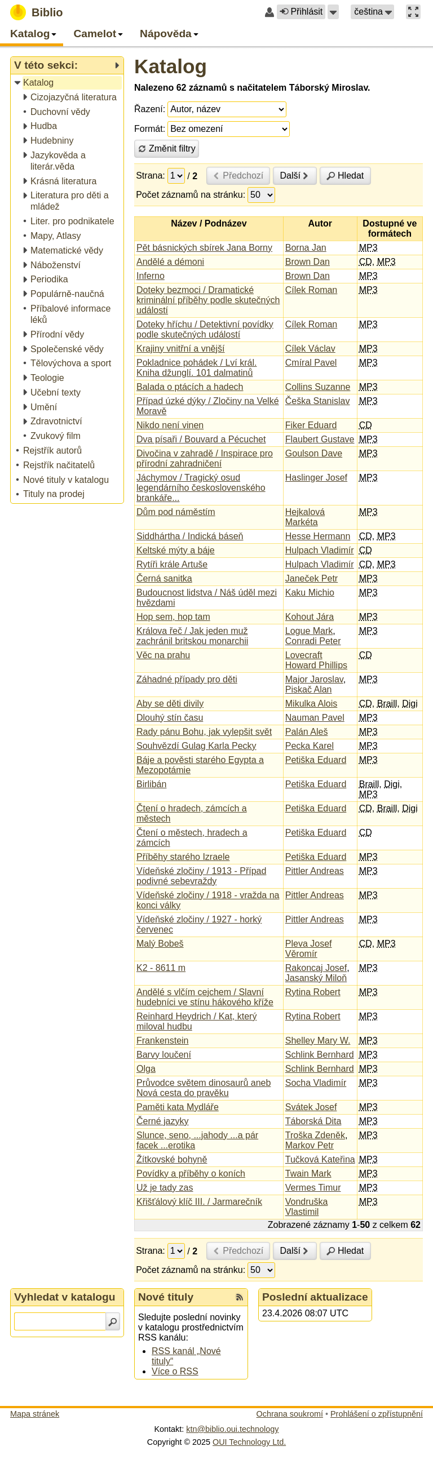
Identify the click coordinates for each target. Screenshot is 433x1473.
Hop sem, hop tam (173, 617)
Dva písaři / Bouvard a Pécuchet (201, 439)
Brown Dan (307, 262)
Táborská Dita (313, 1121)
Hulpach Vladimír (319, 550)
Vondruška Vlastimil (306, 1207)
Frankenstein (162, 1040)
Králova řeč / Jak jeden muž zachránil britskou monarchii (192, 636)
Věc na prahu (163, 655)
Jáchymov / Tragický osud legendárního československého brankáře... (201, 488)
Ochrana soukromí (290, 1413)
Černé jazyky (162, 1121)
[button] (333, 12)
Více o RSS (175, 1371)
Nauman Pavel (314, 717)
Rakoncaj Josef (316, 968)
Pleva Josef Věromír (308, 949)
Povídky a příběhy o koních (190, 1173)
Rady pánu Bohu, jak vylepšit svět (204, 731)
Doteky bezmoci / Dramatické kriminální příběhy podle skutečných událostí (208, 300)
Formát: (149, 129)
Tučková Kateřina (320, 1159)
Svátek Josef (311, 1107)
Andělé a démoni (170, 262)
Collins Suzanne (318, 387)
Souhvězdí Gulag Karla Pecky (196, 746)
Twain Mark (308, 1173)
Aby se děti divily (170, 703)
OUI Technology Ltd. (249, 1442)
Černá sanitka (164, 578)
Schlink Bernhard (319, 1054)
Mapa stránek (34, 1413)
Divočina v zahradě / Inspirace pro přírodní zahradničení (204, 458)
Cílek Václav (310, 348)
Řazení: (149, 109)
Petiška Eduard (316, 760)
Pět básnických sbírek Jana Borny (204, 247)
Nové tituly (165, 1297)
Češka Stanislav (317, 401)
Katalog (170, 66)
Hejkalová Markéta (305, 517)
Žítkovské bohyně (171, 1159)
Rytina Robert (313, 992)
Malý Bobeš (160, 943)
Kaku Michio (309, 592)
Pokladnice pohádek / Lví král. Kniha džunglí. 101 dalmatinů (196, 368)
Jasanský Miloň (316, 978)
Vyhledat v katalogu (65, 1297)
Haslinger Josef (316, 477)
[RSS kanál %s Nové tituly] (239, 1297)
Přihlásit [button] (301, 11)
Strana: (150, 175)
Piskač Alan (308, 689)
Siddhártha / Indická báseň (189, 536)
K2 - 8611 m (160, 968)
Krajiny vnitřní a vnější (180, 348)
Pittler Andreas (314, 871)
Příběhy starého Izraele (182, 857)
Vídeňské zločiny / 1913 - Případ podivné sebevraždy (201, 876)
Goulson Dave (313, 453)
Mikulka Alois (311, 703)
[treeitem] (68, 83)
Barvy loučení (163, 1054)
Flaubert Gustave (320, 439)
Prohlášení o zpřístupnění (376, 1413)
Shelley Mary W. (318, 1040)
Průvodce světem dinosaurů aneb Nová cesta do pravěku (203, 1088)
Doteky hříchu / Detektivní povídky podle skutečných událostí (204, 329)
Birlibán (151, 784)
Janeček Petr (311, 578)
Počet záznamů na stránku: (190, 194)
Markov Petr (309, 1145)
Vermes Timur (313, 1187)
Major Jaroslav (314, 679)
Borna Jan (305, 247)
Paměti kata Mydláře (177, 1107)
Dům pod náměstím (175, 512)
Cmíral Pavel (311, 362)
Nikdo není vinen (170, 425)
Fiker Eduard (311, 425)
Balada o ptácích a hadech (189, 387)
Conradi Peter (313, 641)
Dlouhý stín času (169, 717)
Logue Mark (309, 631)
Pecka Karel (309, 746)
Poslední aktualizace (315, 1297)
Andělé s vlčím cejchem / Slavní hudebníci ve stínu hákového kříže (204, 997)
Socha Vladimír (316, 1083)
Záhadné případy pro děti (186, 679)
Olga (146, 1068)
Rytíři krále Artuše (171, 564)
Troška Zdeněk (315, 1135)
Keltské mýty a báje (175, 550)
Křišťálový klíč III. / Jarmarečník (199, 1201)
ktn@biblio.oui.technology (232, 1429)
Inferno (150, 276)
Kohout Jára (309, 617)
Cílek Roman (311, 290)
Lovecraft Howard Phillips (316, 660)
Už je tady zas (164, 1187)
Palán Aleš (306, 731)
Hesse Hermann (318, 536)
